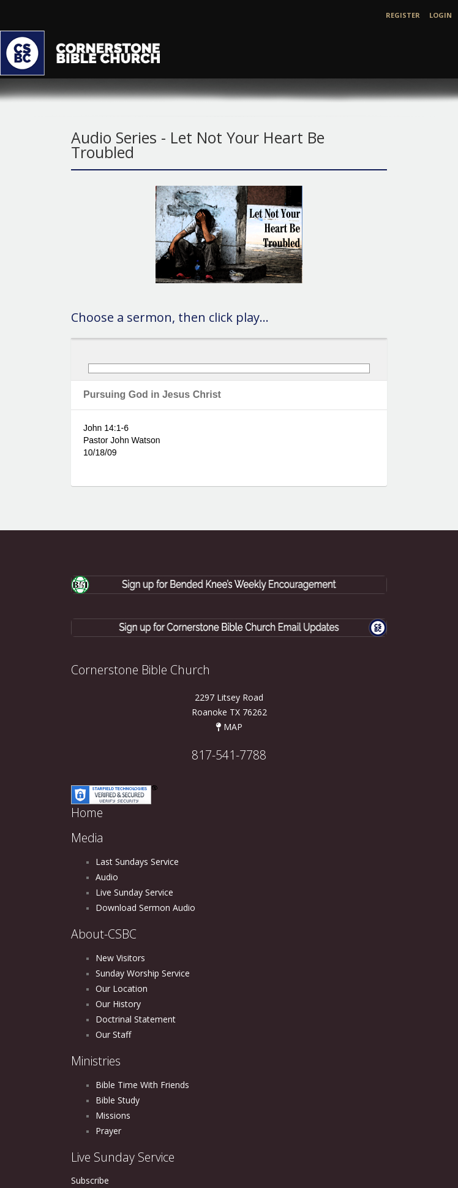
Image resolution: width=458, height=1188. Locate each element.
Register (403, 15)
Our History (118, 1004)
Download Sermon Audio (145, 907)
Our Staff (113, 1034)
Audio (107, 877)
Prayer (108, 1131)
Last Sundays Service (137, 861)
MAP (229, 727)
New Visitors (120, 958)
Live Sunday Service (134, 892)
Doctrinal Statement (136, 1019)
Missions (113, 1115)
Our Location (122, 988)
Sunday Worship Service (143, 973)
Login (440, 15)
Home (87, 812)
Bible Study (118, 1100)
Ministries (96, 1061)
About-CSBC (104, 934)
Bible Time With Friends (142, 1085)
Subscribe (90, 1180)
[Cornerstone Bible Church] (85, 51)
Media (87, 837)
